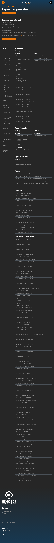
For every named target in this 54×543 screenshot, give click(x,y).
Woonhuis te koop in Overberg (23, 109)
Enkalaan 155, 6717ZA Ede (22, 305)
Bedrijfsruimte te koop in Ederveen (22, 136)
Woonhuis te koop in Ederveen (23, 94)
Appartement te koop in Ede (23, 59)
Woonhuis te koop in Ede (22, 92)
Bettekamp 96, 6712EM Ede (23, 244)
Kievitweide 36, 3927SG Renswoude (25, 344)
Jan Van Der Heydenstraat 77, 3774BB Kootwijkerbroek (29, 334)
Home (4, 51)
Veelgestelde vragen (7, 133)
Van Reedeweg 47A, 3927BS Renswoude (26, 453)
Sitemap (5, 145)
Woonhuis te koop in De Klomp (23, 89)
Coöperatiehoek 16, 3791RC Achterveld (25, 259)
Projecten (6, 75)
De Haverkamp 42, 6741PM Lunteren (25, 261)
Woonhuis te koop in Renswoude (24, 111)
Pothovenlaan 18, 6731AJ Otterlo (24, 412)
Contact (5, 103)
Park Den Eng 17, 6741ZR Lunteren (24, 405)
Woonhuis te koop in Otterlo (23, 106)
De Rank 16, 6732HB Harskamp (24, 264)
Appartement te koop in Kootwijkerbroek (21, 70)
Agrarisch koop (7, 64)
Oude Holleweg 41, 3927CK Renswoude (26, 400)
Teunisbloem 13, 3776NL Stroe (23, 217)
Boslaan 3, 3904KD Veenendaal (23, 249)
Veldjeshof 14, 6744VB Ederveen (24, 456)
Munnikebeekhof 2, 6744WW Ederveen (25, 395)
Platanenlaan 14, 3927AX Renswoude (25, 407)
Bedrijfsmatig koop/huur (7, 61)
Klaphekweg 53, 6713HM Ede (23, 203)
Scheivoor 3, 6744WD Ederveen (24, 422)
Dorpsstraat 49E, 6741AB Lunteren (24, 193)
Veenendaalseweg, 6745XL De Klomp (25, 222)
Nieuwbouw (7, 69)
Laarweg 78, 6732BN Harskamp (24, 359)
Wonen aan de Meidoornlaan (26, 173)
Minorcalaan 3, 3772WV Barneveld (24, 385)
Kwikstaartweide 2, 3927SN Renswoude (25, 356)
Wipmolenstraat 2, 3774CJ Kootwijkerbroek (26, 475)
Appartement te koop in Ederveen (21, 62)
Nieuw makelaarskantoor (25, 186)
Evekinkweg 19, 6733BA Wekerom (24, 310)
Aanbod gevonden (6, 72)
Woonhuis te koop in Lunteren (23, 104)
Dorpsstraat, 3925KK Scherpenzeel (24, 286)
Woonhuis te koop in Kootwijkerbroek (25, 102)
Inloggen (5, 105)
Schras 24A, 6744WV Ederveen (23, 427)
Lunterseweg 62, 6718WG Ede (23, 368)
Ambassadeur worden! (6, 99)
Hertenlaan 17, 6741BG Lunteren (24, 322)
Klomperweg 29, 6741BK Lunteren (24, 346)
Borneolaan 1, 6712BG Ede (22, 247)
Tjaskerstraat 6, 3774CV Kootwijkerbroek (26, 444)
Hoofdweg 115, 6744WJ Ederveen (24, 325)
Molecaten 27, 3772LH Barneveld (24, 388)
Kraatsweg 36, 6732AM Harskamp (24, 351)
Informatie (5, 128)
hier (21, 35)
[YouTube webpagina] (26, 534)
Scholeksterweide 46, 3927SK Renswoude (26, 424)
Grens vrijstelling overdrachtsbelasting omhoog (31, 178)
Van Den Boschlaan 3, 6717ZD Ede (24, 449)
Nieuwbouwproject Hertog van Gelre (28, 176)
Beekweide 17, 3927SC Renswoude (24, 242)
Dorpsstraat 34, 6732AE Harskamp (24, 276)
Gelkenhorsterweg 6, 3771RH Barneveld (26, 198)
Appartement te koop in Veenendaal (21, 81)
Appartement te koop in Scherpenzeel (21, 77)
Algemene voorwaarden (6, 142)
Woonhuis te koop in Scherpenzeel (24, 114)
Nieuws (6, 131)
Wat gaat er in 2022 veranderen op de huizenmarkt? (32, 183)
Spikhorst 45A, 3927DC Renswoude (25, 213)
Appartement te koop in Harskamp (21, 66)
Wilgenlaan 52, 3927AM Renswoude (25, 473)
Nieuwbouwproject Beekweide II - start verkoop (31, 181)
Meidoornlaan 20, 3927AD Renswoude (25, 376)
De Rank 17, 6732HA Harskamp (24, 266)
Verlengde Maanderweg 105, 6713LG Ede (26, 461)
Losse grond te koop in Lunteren (23, 164)
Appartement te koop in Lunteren (21, 73)
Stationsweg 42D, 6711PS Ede (23, 439)
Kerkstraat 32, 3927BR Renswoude (24, 342)
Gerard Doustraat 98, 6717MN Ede (24, 317)
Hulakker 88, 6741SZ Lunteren (23, 332)
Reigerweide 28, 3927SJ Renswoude (25, 417)
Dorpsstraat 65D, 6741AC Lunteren (24, 281)
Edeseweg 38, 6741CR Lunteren (24, 293)
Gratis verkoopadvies (7, 92)
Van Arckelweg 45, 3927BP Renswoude (25, 220)
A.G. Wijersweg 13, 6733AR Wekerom (25, 239)
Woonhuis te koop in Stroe (22, 116)
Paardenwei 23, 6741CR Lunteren (24, 402)
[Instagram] (26, 538)
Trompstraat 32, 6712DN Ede (23, 446)
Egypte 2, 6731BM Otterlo (22, 298)
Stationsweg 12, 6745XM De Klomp (24, 436)
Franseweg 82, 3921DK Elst (23, 315)
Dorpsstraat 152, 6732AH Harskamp (25, 271)
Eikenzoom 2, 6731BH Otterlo (23, 300)
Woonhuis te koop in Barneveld (23, 87)
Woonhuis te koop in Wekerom (23, 121)
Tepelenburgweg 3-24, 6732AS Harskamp (26, 441)
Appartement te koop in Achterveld (21, 56)
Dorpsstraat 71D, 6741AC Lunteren (24, 283)
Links (5, 137)
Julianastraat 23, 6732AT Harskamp (24, 339)
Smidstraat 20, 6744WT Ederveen (24, 429)
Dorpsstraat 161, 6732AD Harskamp (25, 274)
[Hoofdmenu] (50, 2)
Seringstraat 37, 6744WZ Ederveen (24, 230)
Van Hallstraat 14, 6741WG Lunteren (25, 451)
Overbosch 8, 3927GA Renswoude (24, 208)
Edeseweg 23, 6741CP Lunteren (24, 291)
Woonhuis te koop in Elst (22, 97)
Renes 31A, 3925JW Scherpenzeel (24, 419)
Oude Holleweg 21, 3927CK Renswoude (26, 398)
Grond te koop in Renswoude (42, 60)
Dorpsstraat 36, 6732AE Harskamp (24, 278)
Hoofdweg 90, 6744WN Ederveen (24, 329)
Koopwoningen (7, 56)
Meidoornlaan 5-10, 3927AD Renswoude (26, 378)
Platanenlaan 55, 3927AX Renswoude (25, 410)
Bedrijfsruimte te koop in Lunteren (22, 143)
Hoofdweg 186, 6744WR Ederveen (24, 327)
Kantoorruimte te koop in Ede (23, 150)
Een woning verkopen (7, 81)
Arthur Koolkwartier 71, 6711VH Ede (25, 227)
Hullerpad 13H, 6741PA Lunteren (24, 232)
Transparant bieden (6, 151)
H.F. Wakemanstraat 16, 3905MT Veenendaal (27, 320)
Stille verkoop (7, 67)
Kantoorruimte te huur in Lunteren (41, 136)
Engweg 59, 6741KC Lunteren (23, 303)
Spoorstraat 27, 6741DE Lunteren (24, 432)
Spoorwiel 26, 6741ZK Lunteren (24, 434)
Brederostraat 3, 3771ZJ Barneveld (24, 256)
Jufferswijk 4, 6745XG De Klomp (24, 337)
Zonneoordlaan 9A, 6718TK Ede (24, 480)
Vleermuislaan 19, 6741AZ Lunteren (25, 463)
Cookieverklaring (7, 139)
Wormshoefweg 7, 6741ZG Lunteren (25, 478)
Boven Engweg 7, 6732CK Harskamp (25, 254)
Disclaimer (5, 148)
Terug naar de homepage (9, 13)
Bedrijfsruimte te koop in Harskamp (22, 140)
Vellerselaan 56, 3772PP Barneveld (24, 458)
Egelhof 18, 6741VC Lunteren (23, 295)
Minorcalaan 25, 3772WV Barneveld (25, 383)
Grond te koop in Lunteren (41, 58)
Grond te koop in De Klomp (41, 56)
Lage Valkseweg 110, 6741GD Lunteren (25, 361)
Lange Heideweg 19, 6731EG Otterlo (25, 366)
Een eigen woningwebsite (8, 96)
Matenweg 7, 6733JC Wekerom (23, 373)
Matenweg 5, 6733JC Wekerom (23, 371)
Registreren (6, 107)
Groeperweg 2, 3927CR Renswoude (24, 200)
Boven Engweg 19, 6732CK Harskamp (25, 252)
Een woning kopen (7, 84)
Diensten (5, 78)
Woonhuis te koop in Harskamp (23, 99)
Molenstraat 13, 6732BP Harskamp (24, 390)
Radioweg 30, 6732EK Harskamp (24, 210)
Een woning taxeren (7, 88)
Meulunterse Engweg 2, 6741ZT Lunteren (26, 381)
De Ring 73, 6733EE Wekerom (23, 269)
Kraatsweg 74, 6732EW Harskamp (24, 354)
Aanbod (5, 53)
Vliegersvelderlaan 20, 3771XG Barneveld (26, 466)
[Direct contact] (3, 2)
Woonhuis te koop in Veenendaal (24, 119)
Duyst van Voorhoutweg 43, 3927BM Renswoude (28, 288)
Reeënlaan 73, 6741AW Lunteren (24, 415)
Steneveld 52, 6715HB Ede (22, 215)
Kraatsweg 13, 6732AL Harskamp (24, 349)
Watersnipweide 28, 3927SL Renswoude (26, 471)
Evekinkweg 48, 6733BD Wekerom (24, 312)
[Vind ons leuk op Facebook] (26, 531)
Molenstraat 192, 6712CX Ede (23, 205)
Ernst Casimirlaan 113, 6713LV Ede (24, 308)
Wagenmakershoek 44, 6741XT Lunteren (26, 468)
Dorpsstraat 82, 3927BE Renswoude (25, 196)
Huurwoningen (7, 58)
